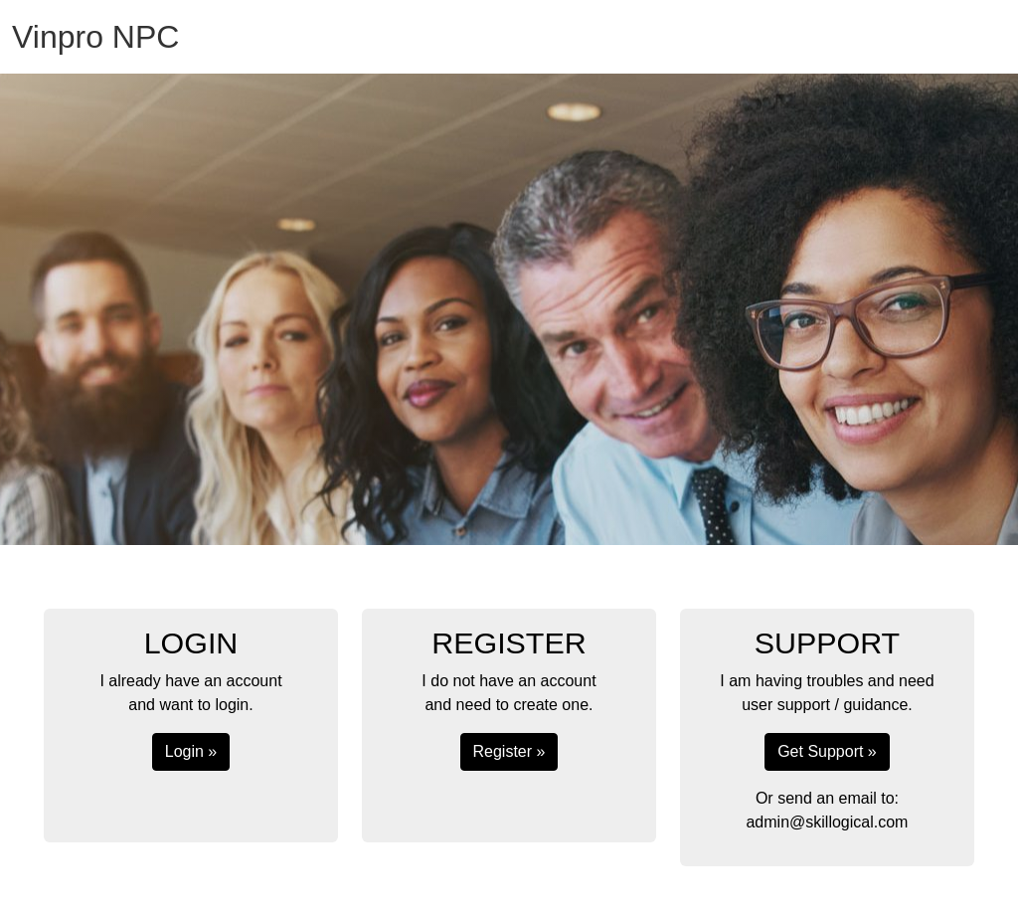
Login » (191, 751)
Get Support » (827, 751)
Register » (509, 751)
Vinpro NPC (95, 37)
